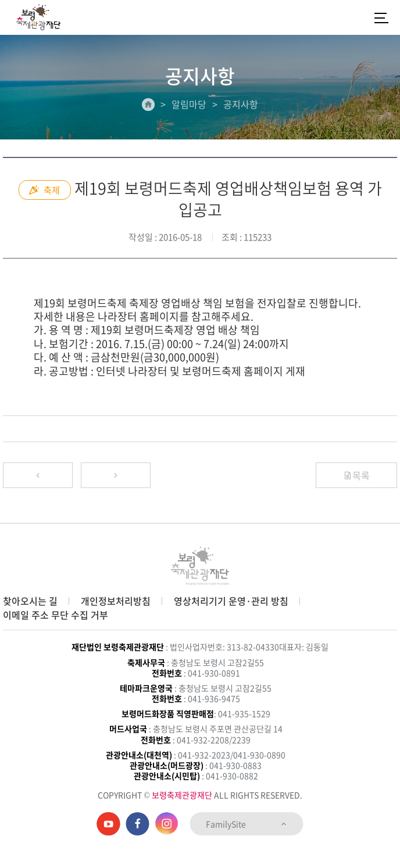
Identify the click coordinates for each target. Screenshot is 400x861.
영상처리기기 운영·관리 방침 (231, 601)
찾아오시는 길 (30, 601)
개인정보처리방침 (116, 601)
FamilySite (247, 824)
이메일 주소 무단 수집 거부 (55, 615)
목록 (356, 475)
